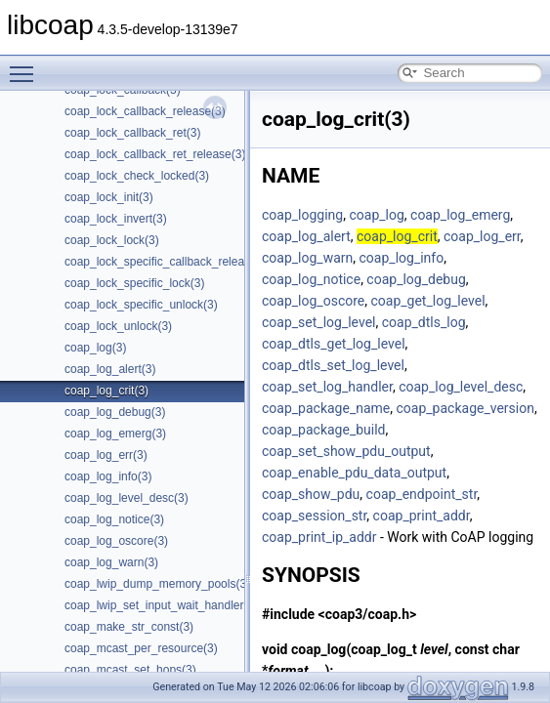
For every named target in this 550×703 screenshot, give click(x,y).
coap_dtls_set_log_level (333, 365)
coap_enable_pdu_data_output (354, 472)
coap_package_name (326, 408)
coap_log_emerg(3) (115, 433)
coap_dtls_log (424, 322)
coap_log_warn (307, 258)
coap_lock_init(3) (108, 197)
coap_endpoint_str (422, 494)
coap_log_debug (415, 279)
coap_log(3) (95, 347)
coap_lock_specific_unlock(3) (141, 304)
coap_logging (302, 215)
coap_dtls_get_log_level (333, 344)
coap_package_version (465, 408)
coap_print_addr (421, 515)
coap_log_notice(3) (114, 519)
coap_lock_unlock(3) (118, 326)
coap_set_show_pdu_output (346, 451)
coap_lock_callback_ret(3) (132, 133)
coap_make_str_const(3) (128, 627)
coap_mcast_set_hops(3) (130, 670)
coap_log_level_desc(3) (126, 498)
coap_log (376, 215)
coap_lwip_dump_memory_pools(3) (157, 584)
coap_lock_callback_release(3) (145, 111)
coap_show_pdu (311, 494)
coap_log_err (482, 236)
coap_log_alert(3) (109, 369)
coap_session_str (314, 515)
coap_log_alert (306, 236)
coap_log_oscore (313, 301)
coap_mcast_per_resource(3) (141, 648)
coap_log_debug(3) (114, 412)
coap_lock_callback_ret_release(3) (154, 154)
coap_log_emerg (460, 215)
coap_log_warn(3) (111, 562)
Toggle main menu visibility (26, 65)
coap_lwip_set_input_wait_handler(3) (161, 605)
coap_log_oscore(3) (116, 541)
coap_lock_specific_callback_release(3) (167, 262)
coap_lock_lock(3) (111, 240)
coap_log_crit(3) (106, 390)
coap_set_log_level (318, 322)
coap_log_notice (311, 279)
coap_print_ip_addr (319, 537)
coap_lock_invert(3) (115, 219)
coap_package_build (324, 429)
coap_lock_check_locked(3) (136, 176)
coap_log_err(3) (106, 455)
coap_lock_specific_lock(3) (134, 283)
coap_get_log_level (427, 301)
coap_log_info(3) (107, 476)
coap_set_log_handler (327, 386)
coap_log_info (402, 258)
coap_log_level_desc (461, 386)
